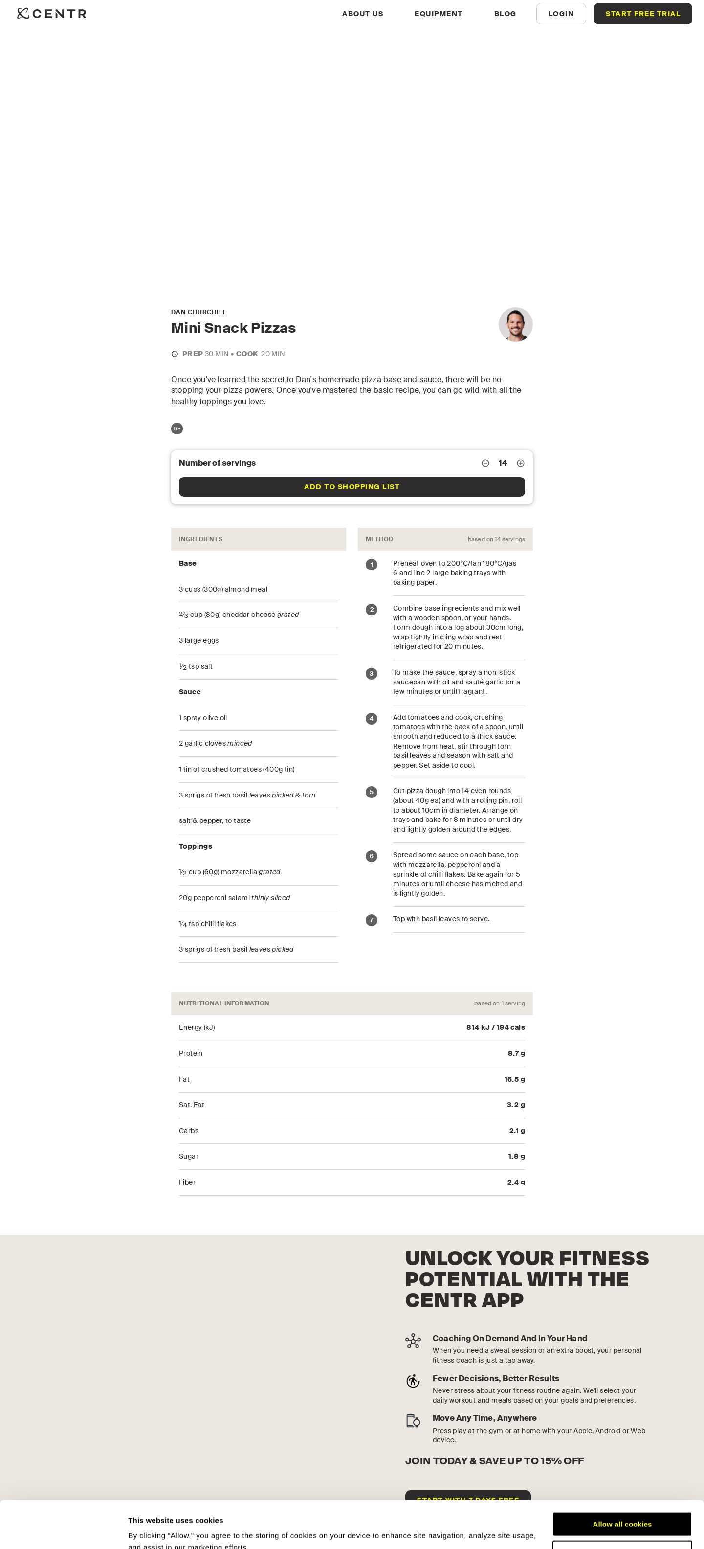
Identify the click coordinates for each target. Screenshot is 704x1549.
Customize (622, 1508)
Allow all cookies (622, 1480)
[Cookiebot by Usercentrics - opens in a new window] (63, 1530)
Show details (151, 1530)
